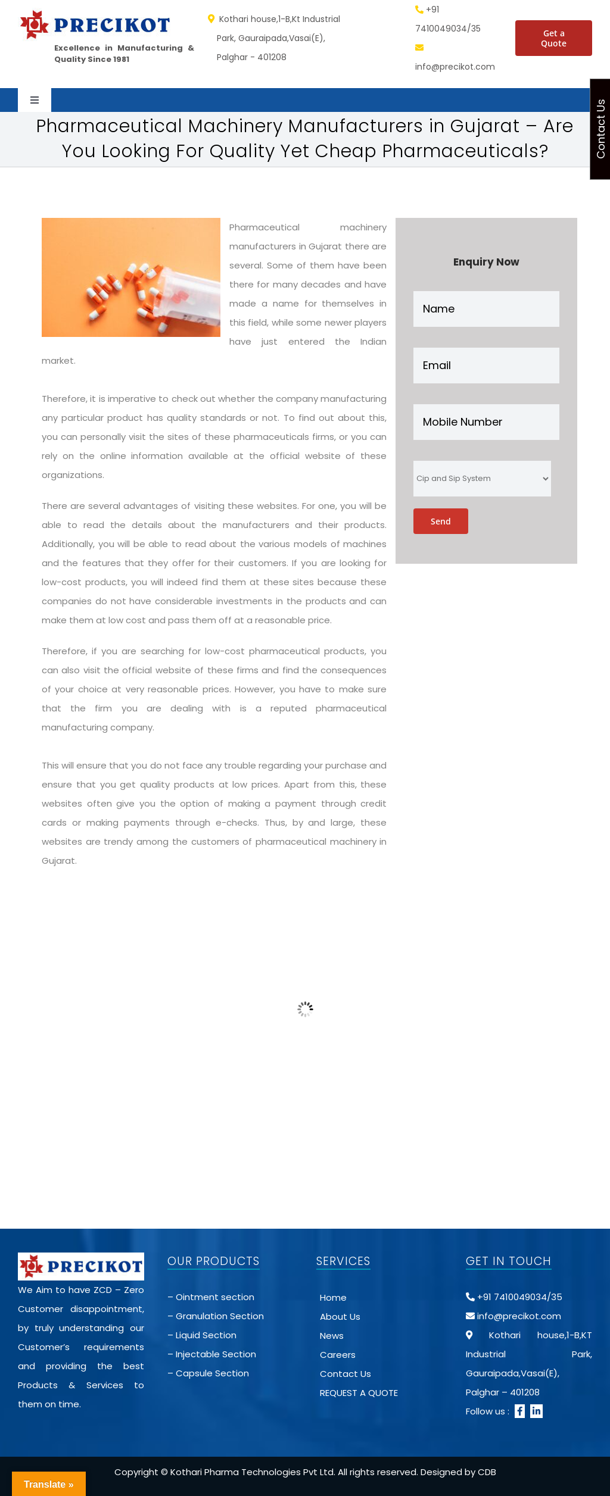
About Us (340, 1316)
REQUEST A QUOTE (359, 1392)
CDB (487, 1472)
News (332, 1335)
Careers (338, 1354)
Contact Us (345, 1373)
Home (333, 1297)
